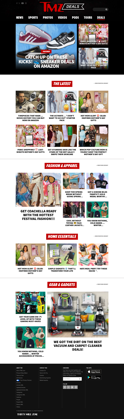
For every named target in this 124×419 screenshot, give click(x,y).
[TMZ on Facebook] (17, 3)
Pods (75, 18)
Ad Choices (19, 378)
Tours (88, 18)
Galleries (18, 397)
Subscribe (80, 379)
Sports (33, 18)
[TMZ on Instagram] (25, 3)
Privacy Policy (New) (21, 373)
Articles (18, 382)
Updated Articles (20, 387)
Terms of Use (20, 375)
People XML (19, 402)
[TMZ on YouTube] (72, 387)
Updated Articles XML (22, 390)
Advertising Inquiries (45, 378)
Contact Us (43, 370)
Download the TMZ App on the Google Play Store (94, 377)
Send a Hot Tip (44, 373)
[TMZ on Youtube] (22, 3)
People (18, 399)
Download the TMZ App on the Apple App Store (94, 371)
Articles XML (19, 385)
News (19, 18)
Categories (19, 392)
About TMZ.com (20, 370)
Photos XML (19, 404)
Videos (62, 18)
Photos (48, 18)
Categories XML (20, 394)
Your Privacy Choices (24, 380)
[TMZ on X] (19, 3)
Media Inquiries (44, 380)
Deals (101, 18)
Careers (42, 375)
